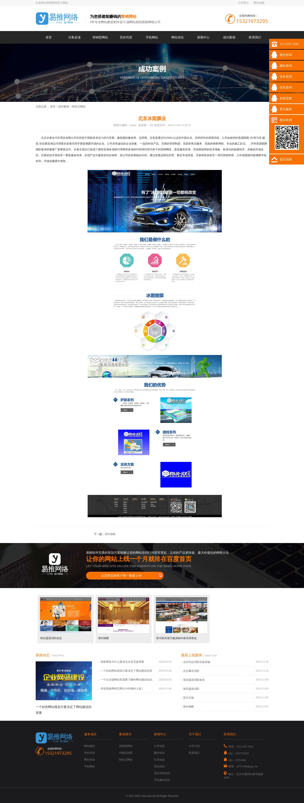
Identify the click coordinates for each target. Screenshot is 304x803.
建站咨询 (286, 54)
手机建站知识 (162, 780)
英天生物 (188, 697)
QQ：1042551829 (236, 753)
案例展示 (125, 734)
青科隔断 (110, 534)
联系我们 (255, 37)
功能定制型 (126, 752)
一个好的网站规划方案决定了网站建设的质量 (126, 672)
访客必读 (74, 37)
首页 (49, 37)
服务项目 (90, 734)
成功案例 (229, 37)
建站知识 (159, 752)
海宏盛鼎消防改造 (51, 638)
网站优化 (177, 37)
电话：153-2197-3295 (238, 746)
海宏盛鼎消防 (191, 688)
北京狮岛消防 (191, 671)
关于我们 (195, 734)
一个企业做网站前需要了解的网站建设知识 (126, 679)
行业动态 (159, 759)
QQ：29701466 (235, 760)
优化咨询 (286, 76)
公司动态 (159, 746)
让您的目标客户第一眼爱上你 (121, 575)
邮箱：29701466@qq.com (241, 766)
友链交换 (286, 98)
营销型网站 (100, 37)
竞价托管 (126, 37)
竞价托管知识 (162, 773)
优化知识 (159, 766)
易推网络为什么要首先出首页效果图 (122, 661)
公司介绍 (194, 746)
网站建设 (89, 746)
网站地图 (259, 2)
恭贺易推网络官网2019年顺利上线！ (122, 688)
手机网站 (152, 37)
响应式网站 (79, 106)
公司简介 (243, 2)
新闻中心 (203, 37)
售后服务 (286, 109)
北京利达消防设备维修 (196, 662)
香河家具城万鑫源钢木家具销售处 (176, 638)
